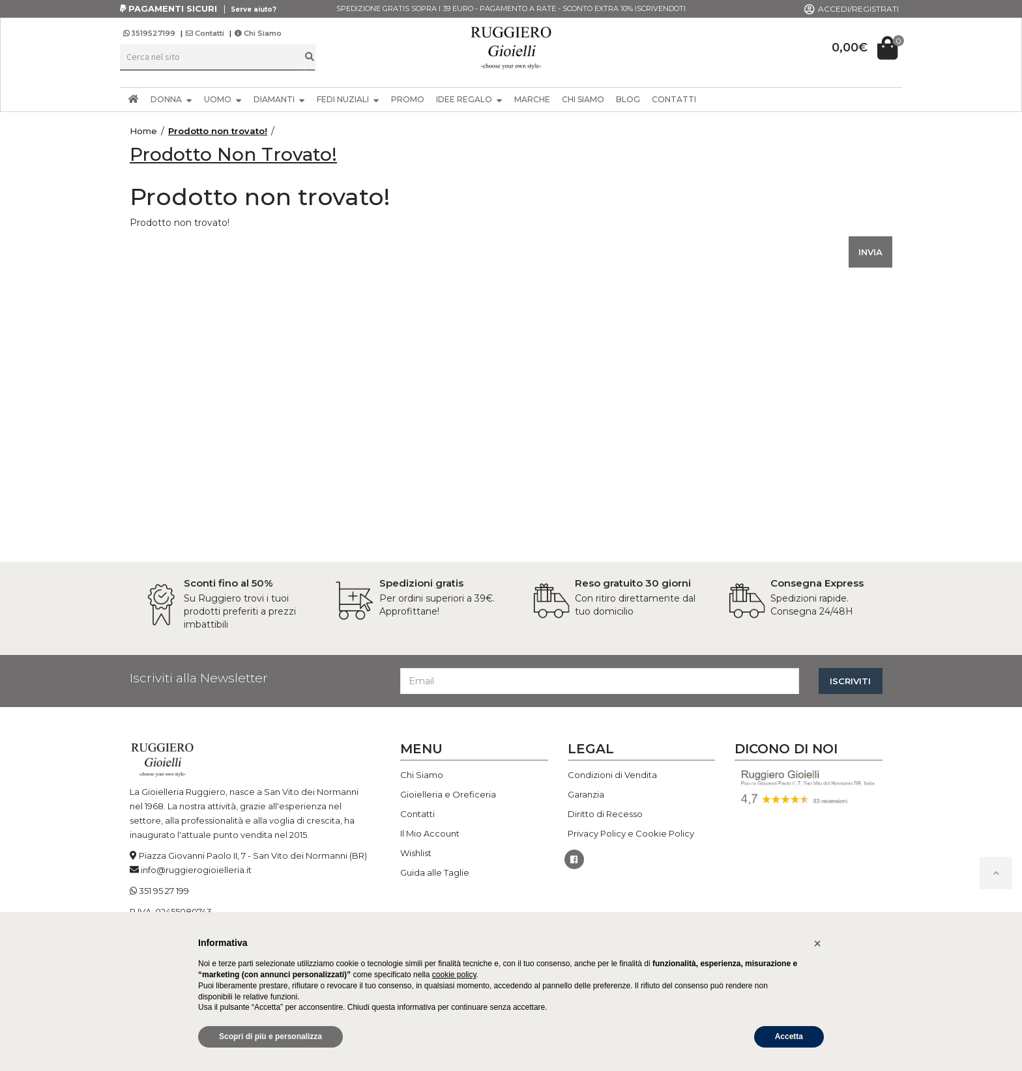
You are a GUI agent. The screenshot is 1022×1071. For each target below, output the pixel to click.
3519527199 (150, 33)
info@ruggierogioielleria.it (196, 870)
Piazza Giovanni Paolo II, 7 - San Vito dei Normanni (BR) (253, 855)
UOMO (223, 99)
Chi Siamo (258, 33)
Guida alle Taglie (434, 872)
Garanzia (586, 794)
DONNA (171, 99)
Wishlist (415, 853)
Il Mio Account (430, 833)
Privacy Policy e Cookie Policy (631, 833)
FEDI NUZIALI (348, 99)
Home (143, 131)
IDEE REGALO (469, 99)
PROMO (407, 99)
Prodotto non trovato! (217, 131)
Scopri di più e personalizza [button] (270, 1036)
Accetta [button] (789, 1036)
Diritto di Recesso (605, 814)
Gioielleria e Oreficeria (448, 794)
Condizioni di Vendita (612, 775)
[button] (817, 943)
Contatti (205, 33)
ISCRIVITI (850, 681)
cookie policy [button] (454, 974)
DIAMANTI (279, 99)
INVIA (870, 252)
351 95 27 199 (164, 890)
